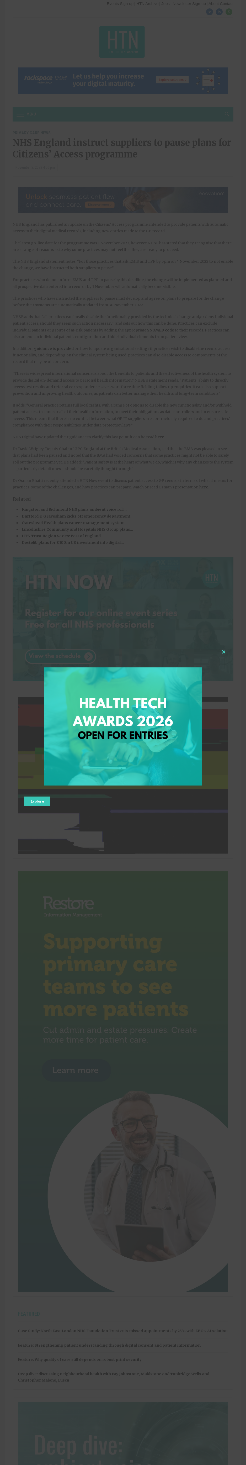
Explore (37, 801)
